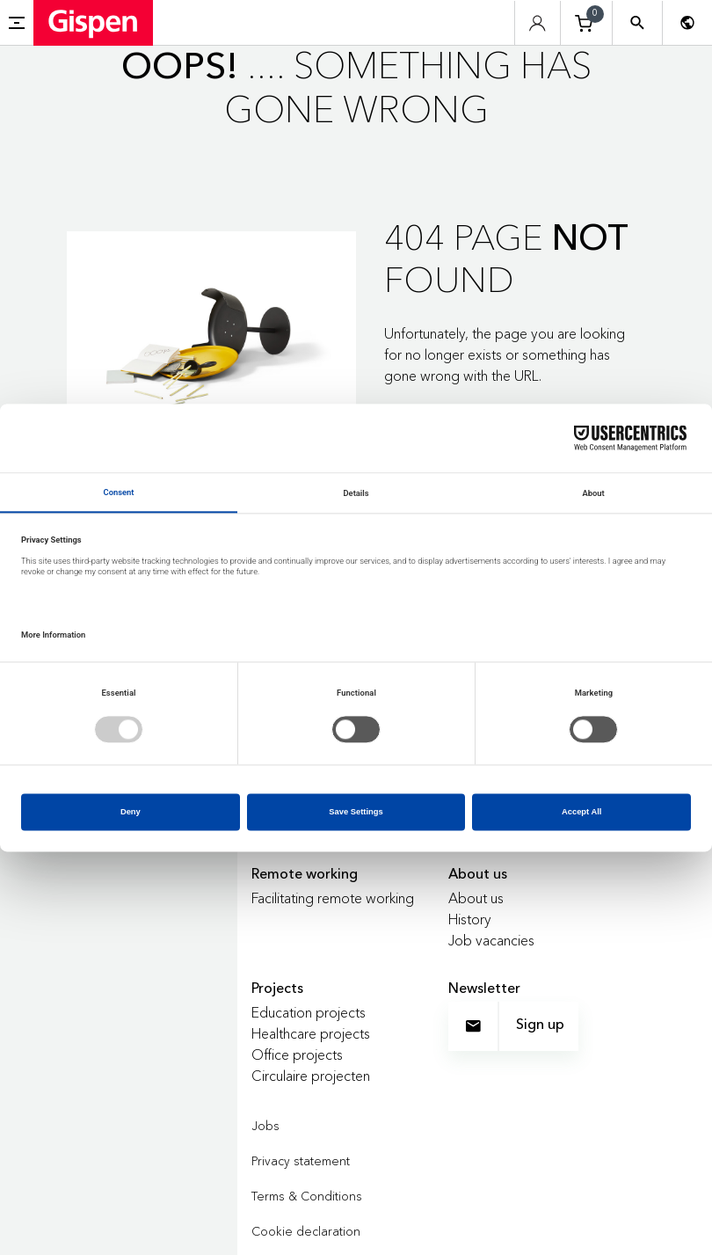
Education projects (308, 1012)
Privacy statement (300, 1161)
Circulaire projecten (310, 1075)
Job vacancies (491, 940)
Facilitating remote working (332, 898)
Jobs (265, 1126)
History (469, 919)
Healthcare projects (310, 1033)
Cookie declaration (305, 1231)
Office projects (297, 1054)
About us (476, 898)
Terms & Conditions (306, 1196)
